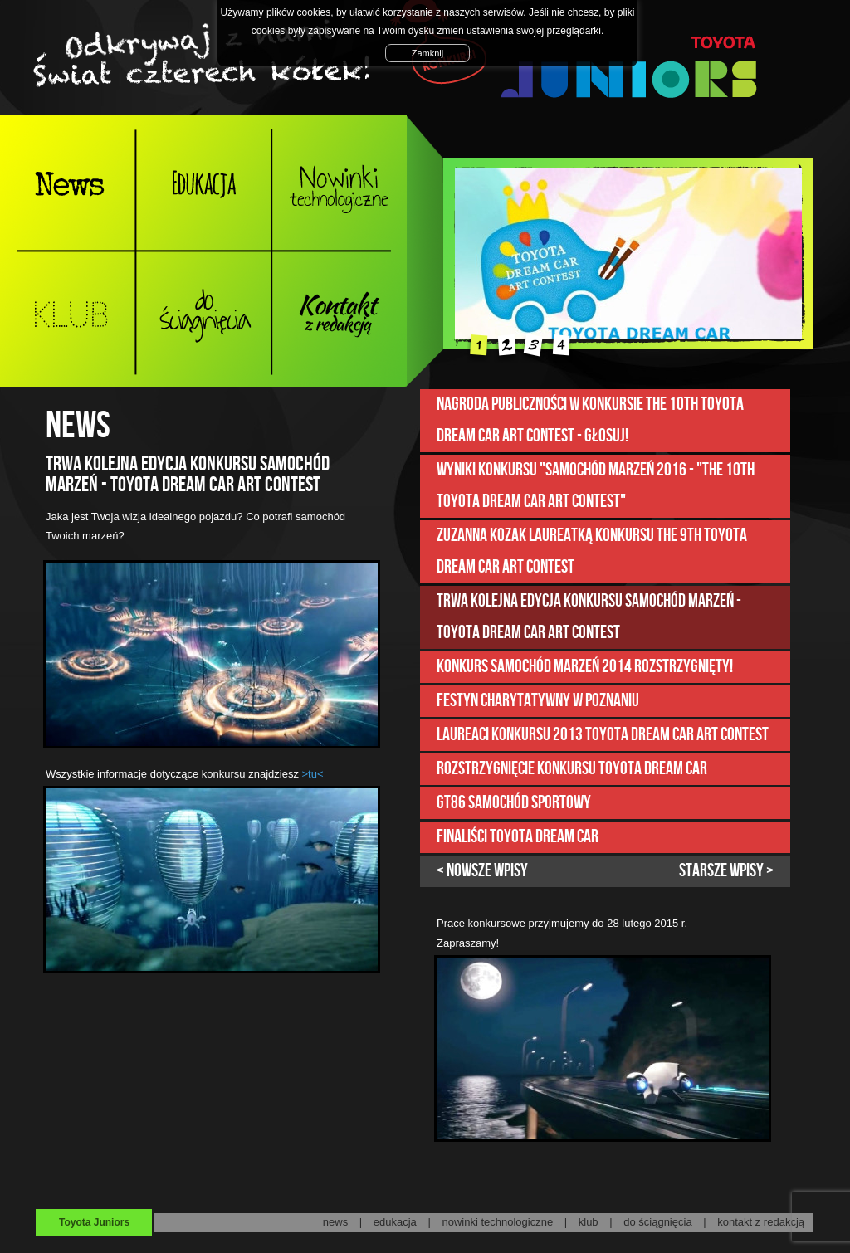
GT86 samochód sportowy (514, 803)
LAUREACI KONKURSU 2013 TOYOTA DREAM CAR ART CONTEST (603, 735)
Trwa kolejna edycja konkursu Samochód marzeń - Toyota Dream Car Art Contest (589, 617)
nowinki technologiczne (497, 1222)
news (335, 1222)
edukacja (395, 1222)
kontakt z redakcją (760, 1222)
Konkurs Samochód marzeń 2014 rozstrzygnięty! (585, 667)
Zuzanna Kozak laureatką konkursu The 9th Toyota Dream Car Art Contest (592, 551)
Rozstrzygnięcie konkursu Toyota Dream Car (572, 769)
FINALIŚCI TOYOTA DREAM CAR (517, 837)
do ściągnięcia (657, 1222)
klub (588, 1222)
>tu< (313, 774)
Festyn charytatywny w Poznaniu (538, 701)
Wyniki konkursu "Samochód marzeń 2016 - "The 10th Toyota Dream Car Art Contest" (596, 486)
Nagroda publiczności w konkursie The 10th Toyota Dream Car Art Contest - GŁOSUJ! (590, 420)
